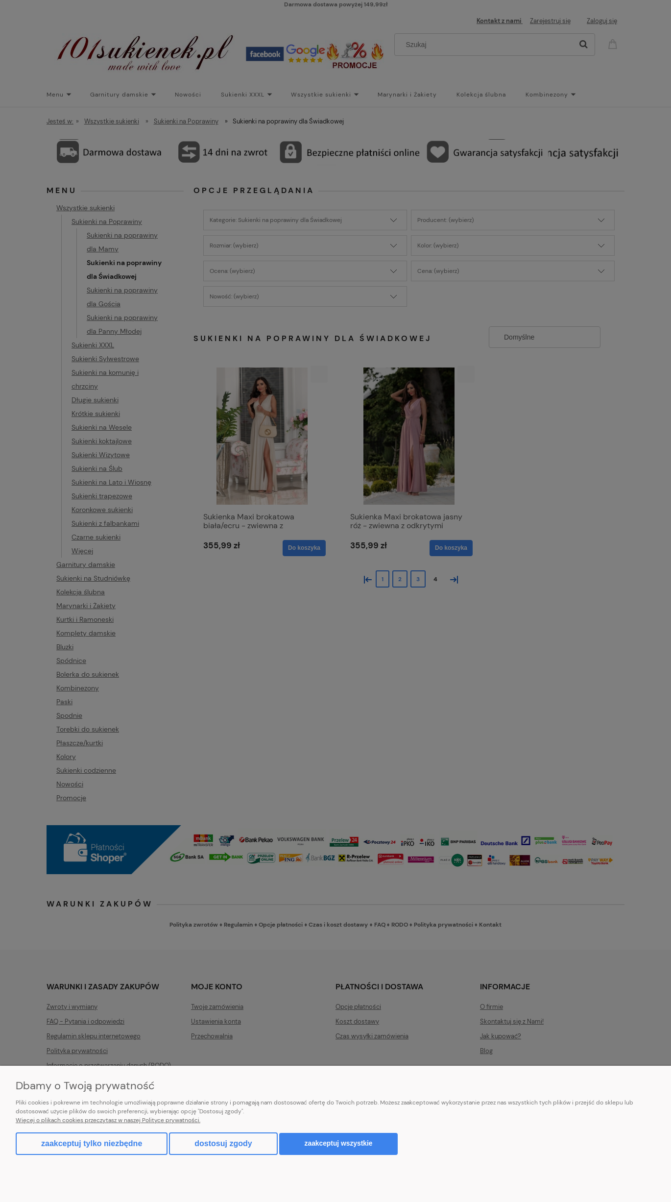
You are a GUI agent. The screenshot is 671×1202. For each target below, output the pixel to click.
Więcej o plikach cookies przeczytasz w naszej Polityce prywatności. (108, 1120)
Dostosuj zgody (223, 1143)
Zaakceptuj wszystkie (339, 1143)
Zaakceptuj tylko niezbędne (91, 1143)
